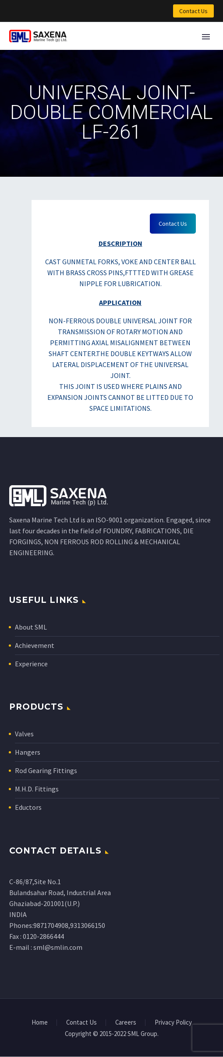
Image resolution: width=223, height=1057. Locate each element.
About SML (31, 627)
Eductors (28, 807)
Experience (31, 663)
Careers (125, 1022)
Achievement (34, 645)
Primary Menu (206, 36)
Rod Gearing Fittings (46, 770)
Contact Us (193, 11)
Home (40, 1022)
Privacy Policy (173, 1022)
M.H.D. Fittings (37, 788)
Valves (24, 733)
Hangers (27, 752)
